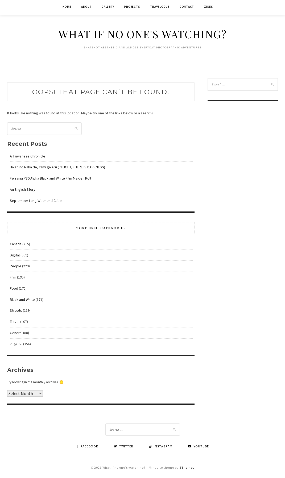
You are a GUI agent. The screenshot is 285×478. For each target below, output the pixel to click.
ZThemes (186, 467)
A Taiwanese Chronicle (27, 156)
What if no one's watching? (143, 34)
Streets (16, 310)
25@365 (16, 344)
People (15, 266)
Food (14, 288)
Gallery (108, 7)
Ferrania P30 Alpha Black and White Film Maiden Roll (50, 178)
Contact (187, 7)
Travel (14, 321)
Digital (15, 255)
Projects (132, 7)
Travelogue (160, 7)
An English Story (22, 189)
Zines (208, 7)
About (86, 7)
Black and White (22, 299)
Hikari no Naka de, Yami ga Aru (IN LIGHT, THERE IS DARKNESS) (57, 167)
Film (13, 277)
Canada (16, 244)
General (16, 332)
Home (67, 7)
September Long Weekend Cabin (36, 200)
